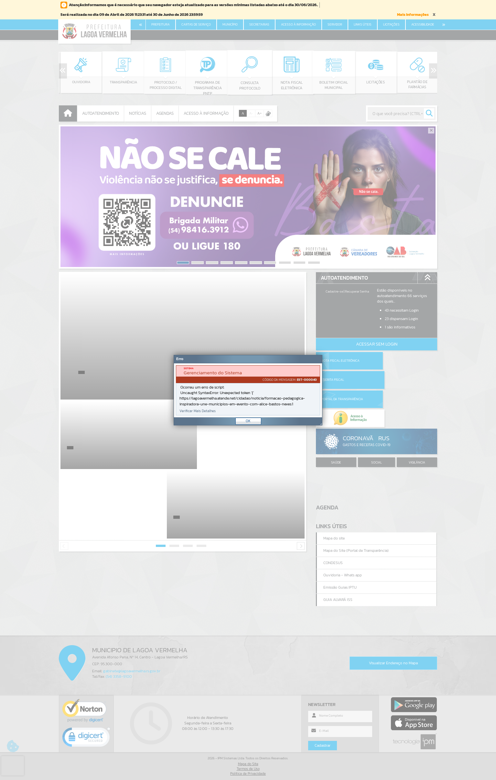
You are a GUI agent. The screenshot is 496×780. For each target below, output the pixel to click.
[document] (248, 390)
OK (248, 420)
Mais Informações (413, 14)
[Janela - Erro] (248, 390)
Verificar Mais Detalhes (197, 411)
